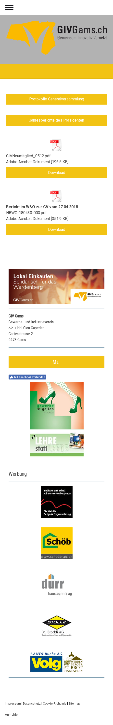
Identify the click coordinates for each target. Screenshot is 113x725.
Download (56, 172)
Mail (56, 362)
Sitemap (74, 703)
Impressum (13, 703)
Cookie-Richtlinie (54, 703)
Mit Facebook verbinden (27, 377)
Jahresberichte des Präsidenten (56, 120)
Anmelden (12, 714)
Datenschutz (32, 703)
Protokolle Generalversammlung (56, 99)
